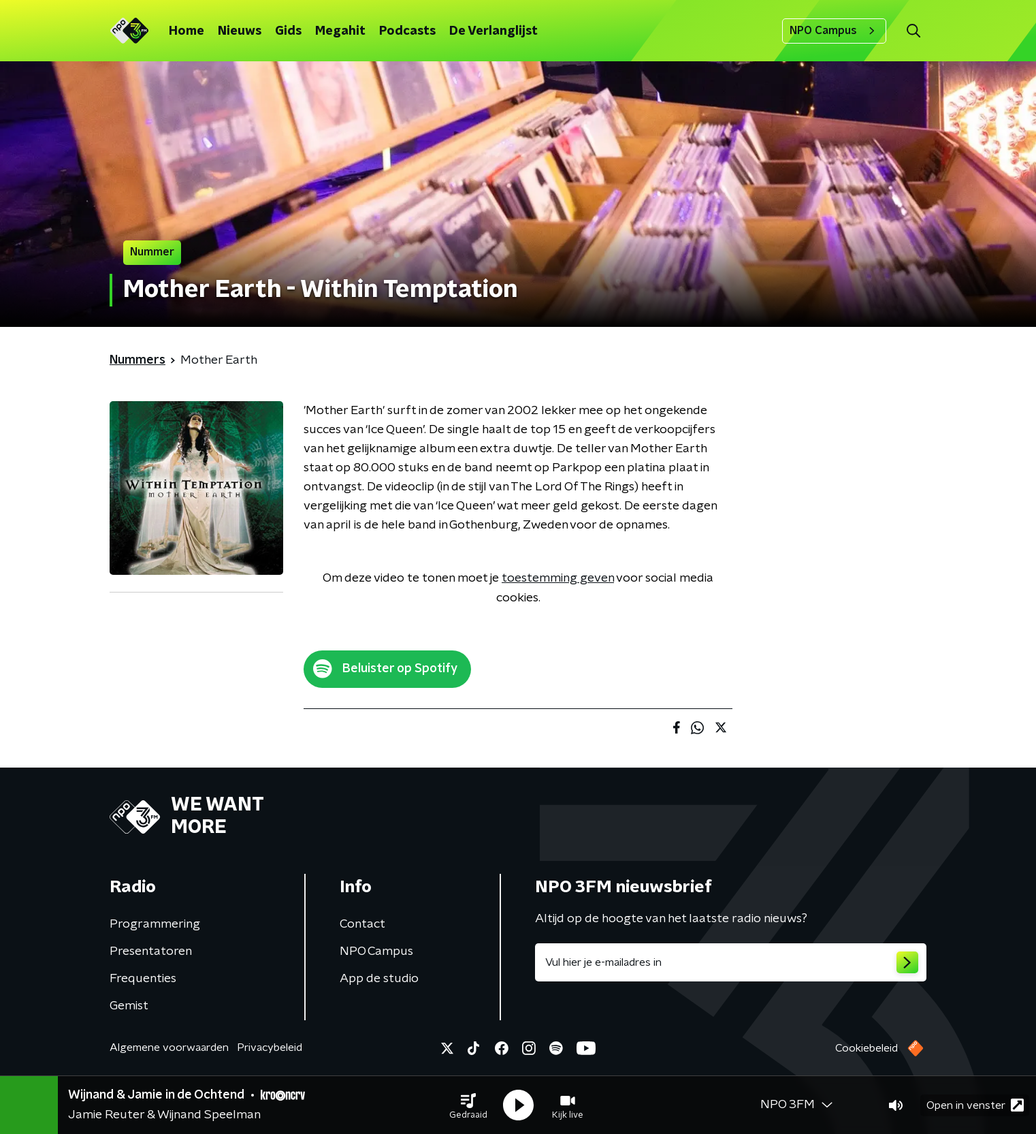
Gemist (129, 1006)
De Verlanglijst (493, 31)
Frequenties (143, 979)
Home (186, 31)
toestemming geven (558, 578)
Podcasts (407, 31)
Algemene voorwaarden (169, 1047)
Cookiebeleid (866, 1048)
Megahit (340, 31)
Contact (362, 924)
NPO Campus (834, 30)
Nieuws (239, 31)
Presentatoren (151, 951)
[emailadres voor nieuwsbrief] (730, 962)
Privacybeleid (269, 1047)
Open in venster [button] (975, 1105)
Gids (288, 31)
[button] (468, 1105)
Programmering (155, 924)
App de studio (379, 979)
